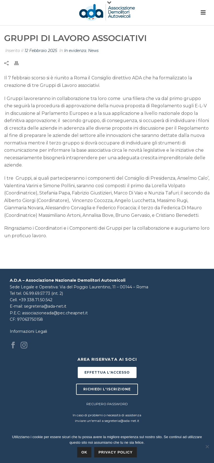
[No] (207, 446)
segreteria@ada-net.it (45, 306)
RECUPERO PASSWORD (107, 404)
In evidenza (75, 50)
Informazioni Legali (28, 331)
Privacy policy (115, 452)
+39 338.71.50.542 (35, 299)
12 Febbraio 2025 (41, 50)
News (93, 50)
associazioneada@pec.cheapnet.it (55, 312)
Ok (84, 452)
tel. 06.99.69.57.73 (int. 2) (39, 293)
